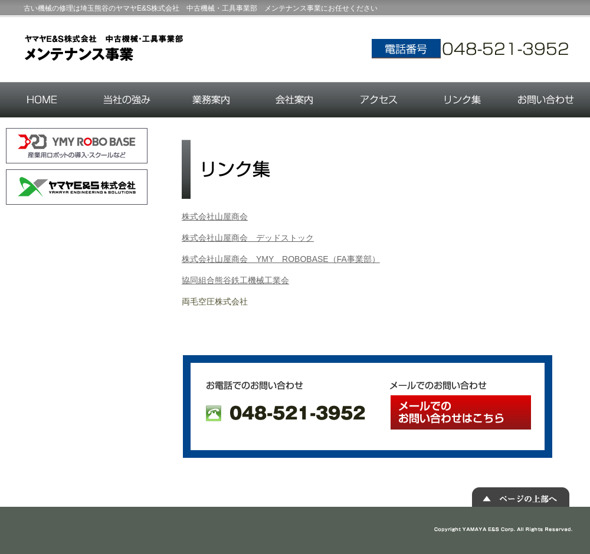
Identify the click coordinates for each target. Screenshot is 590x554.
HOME (42, 99)
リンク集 (462, 99)
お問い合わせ (547, 99)
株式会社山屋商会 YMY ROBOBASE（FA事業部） (281, 259)
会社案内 (295, 99)
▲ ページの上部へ (520, 497)
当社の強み (127, 99)
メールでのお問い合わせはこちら (461, 412)
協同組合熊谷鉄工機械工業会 (235, 280)
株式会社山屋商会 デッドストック (248, 237)
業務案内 (211, 99)
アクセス (378, 99)
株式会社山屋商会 (215, 216)
